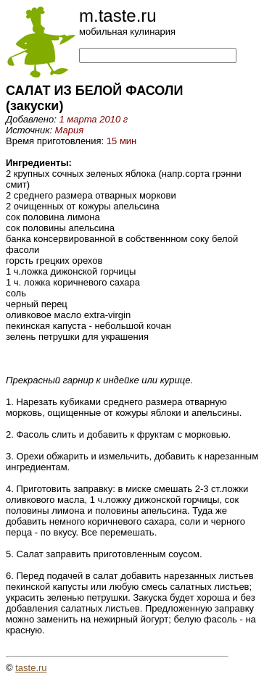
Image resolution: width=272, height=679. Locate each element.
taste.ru (30, 667)
